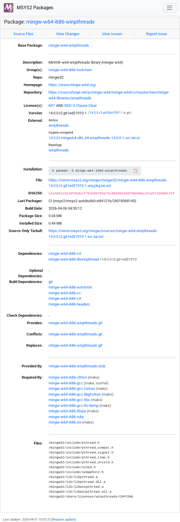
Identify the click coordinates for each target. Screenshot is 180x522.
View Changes (67, 34)
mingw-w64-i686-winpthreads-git (75, 323)
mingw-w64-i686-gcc (66, 383)
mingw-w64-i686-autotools (70, 287)
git (51, 282)
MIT (52, 105)
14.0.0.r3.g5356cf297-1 (106, 113)
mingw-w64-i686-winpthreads (60, 22)
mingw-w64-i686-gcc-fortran (72, 388)
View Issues (112, 34)
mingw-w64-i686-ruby (66, 417)
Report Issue (156, 34)
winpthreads (59, 125)
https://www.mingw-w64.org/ (72, 85)
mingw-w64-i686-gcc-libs (69, 400)
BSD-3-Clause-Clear (80, 105)
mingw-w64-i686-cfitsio (68, 377)
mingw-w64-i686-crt (65, 253)
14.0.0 (53, 138)
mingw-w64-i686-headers (69, 304)
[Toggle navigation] (169, 7)
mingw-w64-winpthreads (69, 45)
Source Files (23, 34)
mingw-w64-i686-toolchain (70, 70)
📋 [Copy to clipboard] (135, 171)
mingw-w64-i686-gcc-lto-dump (74, 405)
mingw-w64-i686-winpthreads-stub (77, 366)
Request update (63, 519)
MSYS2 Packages (28, 8)
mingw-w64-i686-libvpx (67, 411)
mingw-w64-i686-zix (65, 422)
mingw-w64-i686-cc (65, 293)
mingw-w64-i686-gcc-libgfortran (75, 394)
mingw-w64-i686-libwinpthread (74, 259)
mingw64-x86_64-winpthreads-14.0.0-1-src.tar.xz (100, 138)
